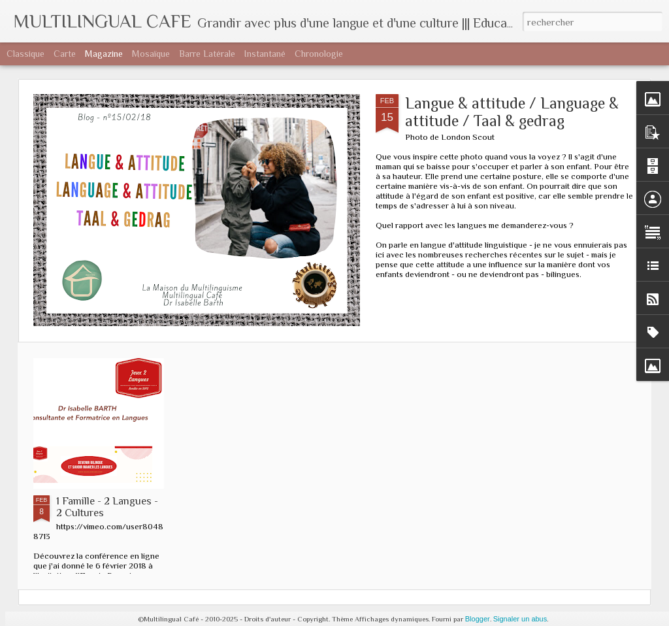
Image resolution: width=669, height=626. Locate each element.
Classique (25, 53)
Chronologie (319, 53)
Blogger (477, 619)
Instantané (265, 53)
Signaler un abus (520, 619)
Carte (65, 53)
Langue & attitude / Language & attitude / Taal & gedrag (512, 111)
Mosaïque (151, 53)
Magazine (104, 53)
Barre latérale (207, 53)
